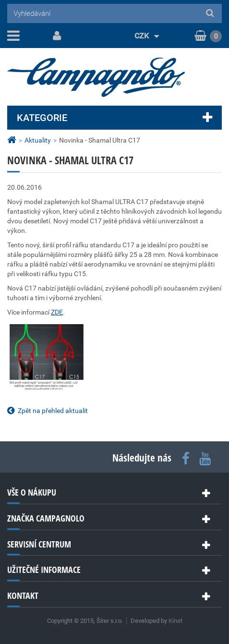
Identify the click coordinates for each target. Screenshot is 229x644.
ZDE (57, 312)
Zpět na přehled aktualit (53, 410)
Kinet (175, 620)
